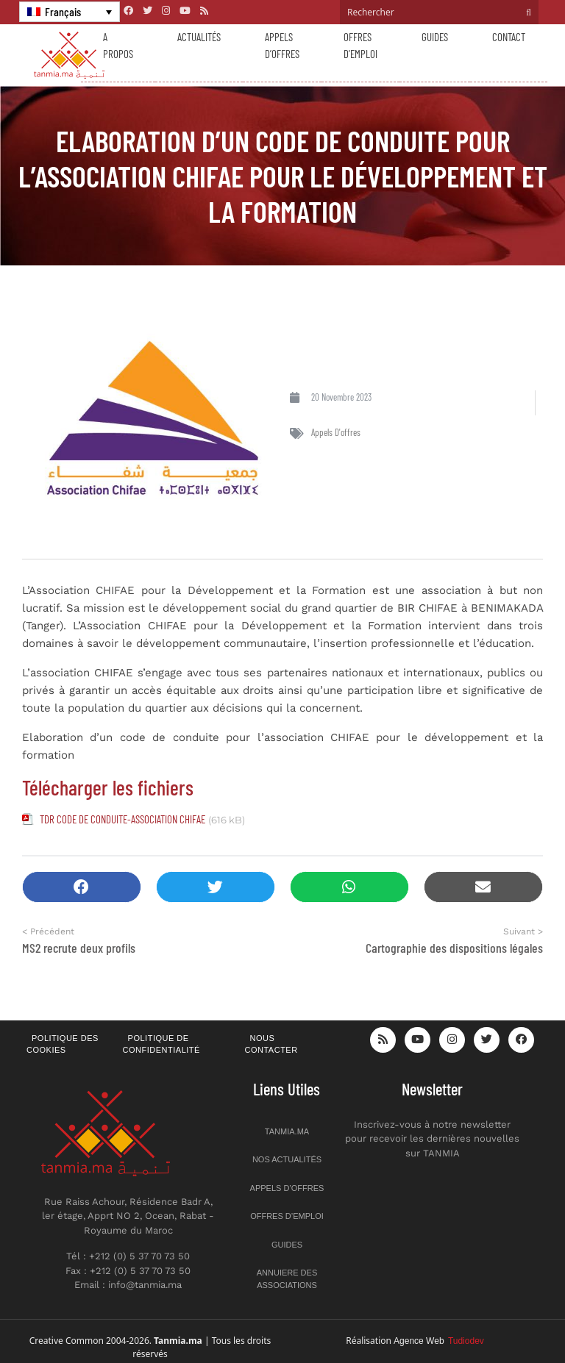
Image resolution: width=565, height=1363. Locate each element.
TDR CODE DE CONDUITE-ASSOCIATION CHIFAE (122, 819)
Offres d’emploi (360, 45)
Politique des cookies (62, 1044)
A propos (118, 45)
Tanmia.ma (287, 1131)
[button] (81, 887)
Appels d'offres (335, 432)
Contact (508, 36)
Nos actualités (286, 1159)
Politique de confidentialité (161, 1044)
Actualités (199, 36)
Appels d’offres (282, 45)
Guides (435, 36)
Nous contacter (271, 1044)
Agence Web (439, 1341)
